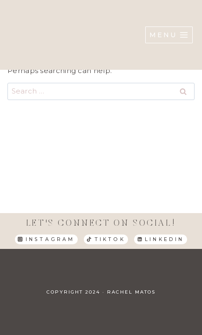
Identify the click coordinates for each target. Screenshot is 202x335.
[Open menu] (169, 35)
